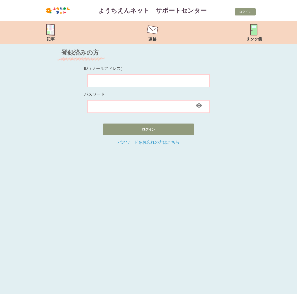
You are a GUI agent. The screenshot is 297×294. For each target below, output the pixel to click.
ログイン (245, 12)
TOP (281, 287)
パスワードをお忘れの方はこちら (148, 142)
